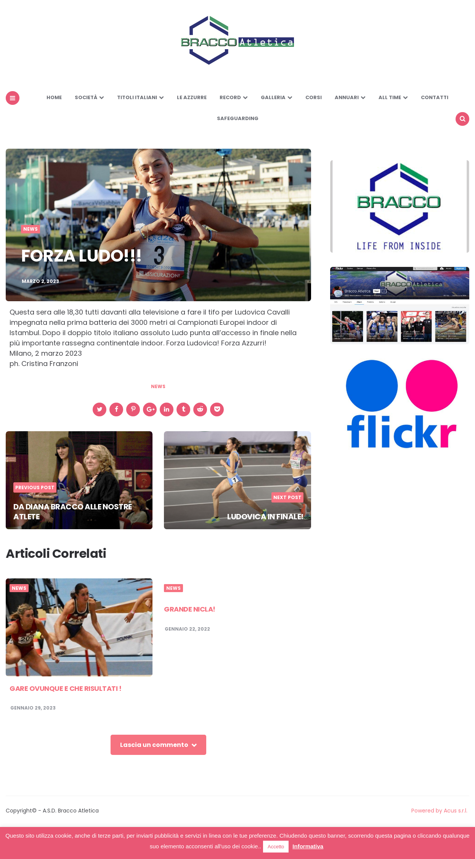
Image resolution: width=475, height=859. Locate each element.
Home (54, 97)
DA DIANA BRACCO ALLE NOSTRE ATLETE (72, 511)
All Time (390, 97)
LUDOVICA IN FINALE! (265, 516)
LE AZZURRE (192, 97)
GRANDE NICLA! (189, 609)
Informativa (307, 846)
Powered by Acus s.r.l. (439, 810)
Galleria (273, 97)
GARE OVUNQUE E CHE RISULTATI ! (65, 688)
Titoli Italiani (137, 97)
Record (230, 97)
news (158, 386)
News (30, 229)
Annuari (347, 97)
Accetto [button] (276, 846)
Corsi (313, 97)
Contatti (434, 97)
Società (86, 97)
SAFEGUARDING (237, 118)
